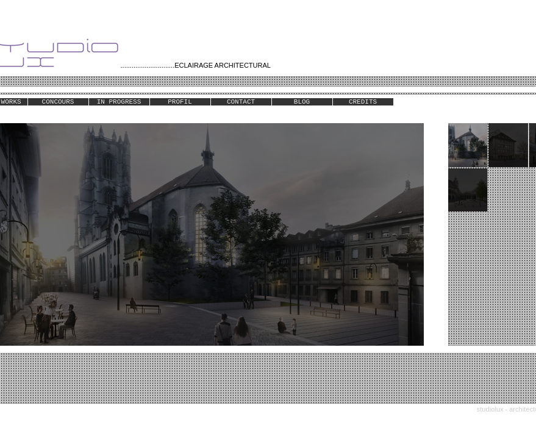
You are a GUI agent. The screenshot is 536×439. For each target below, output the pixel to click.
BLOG (302, 101)
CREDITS (363, 101)
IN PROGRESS (119, 101)
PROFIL (180, 101)
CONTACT (241, 101)
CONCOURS (58, 101)
